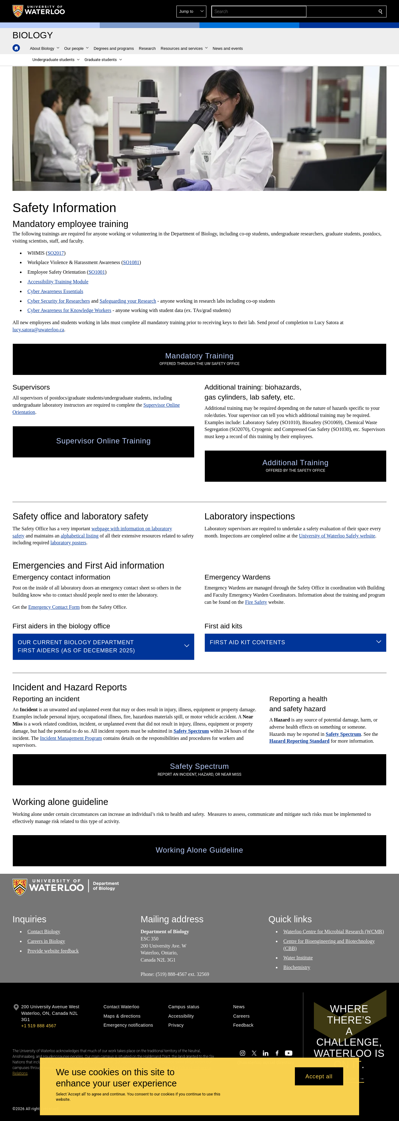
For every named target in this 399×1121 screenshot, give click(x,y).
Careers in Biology (46, 941)
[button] (335, 11)
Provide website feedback (53, 950)
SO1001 (97, 272)
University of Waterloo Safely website (337, 535)
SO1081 (131, 262)
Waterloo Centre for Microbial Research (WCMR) (333, 931)
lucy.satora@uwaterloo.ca (38, 329)
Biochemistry (296, 967)
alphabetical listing (80, 535)
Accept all (319, 1076)
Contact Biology (43, 931)
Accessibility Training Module (58, 281)
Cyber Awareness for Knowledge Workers (69, 310)
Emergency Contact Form (54, 607)
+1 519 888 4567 (38, 1025)
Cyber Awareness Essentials (55, 291)
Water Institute (298, 957)
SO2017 (55, 252)
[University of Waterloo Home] (38, 11)
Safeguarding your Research (127, 300)
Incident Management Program (71, 737)
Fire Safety (256, 602)
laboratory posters (68, 542)
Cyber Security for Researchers (58, 300)
